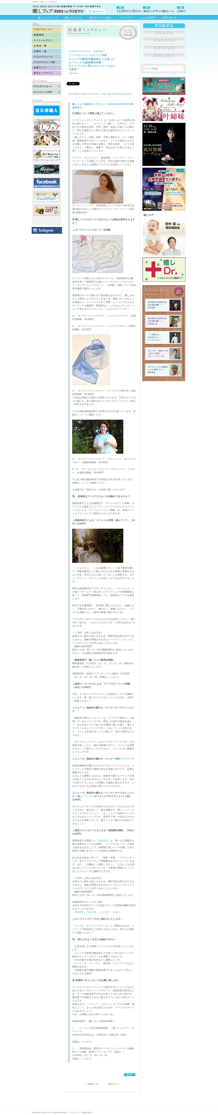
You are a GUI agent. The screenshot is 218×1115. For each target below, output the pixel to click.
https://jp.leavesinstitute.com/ (117, 94)
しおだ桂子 (104, 912)
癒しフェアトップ (47, 17)
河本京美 (91, 912)
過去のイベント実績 (100, 17)
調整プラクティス (124, 758)
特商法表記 (86, 1112)
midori (116, 912)
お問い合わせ (169, 17)
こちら (80, 414)
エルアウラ (74, 1112)
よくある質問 (148, 17)
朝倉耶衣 (79, 912)
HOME (35, 2)
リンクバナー (127, 17)
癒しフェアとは (73, 17)
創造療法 (103, 840)
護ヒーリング (85, 796)
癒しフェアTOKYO (49, 2)
